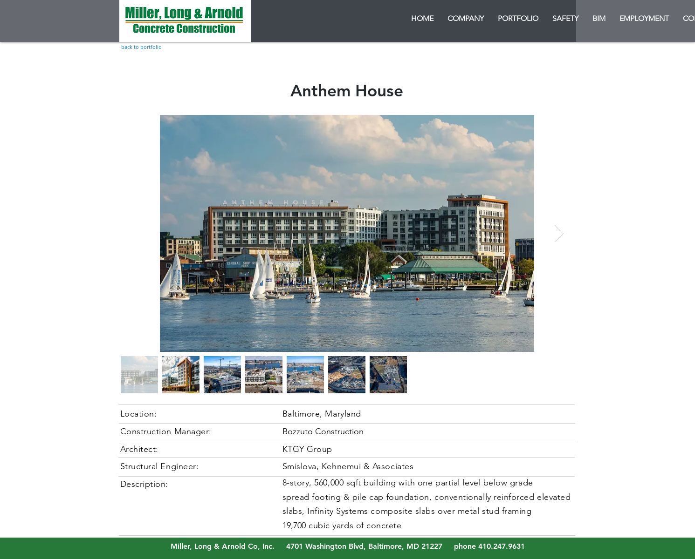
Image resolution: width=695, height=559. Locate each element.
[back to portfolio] (141, 47)
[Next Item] (559, 233)
